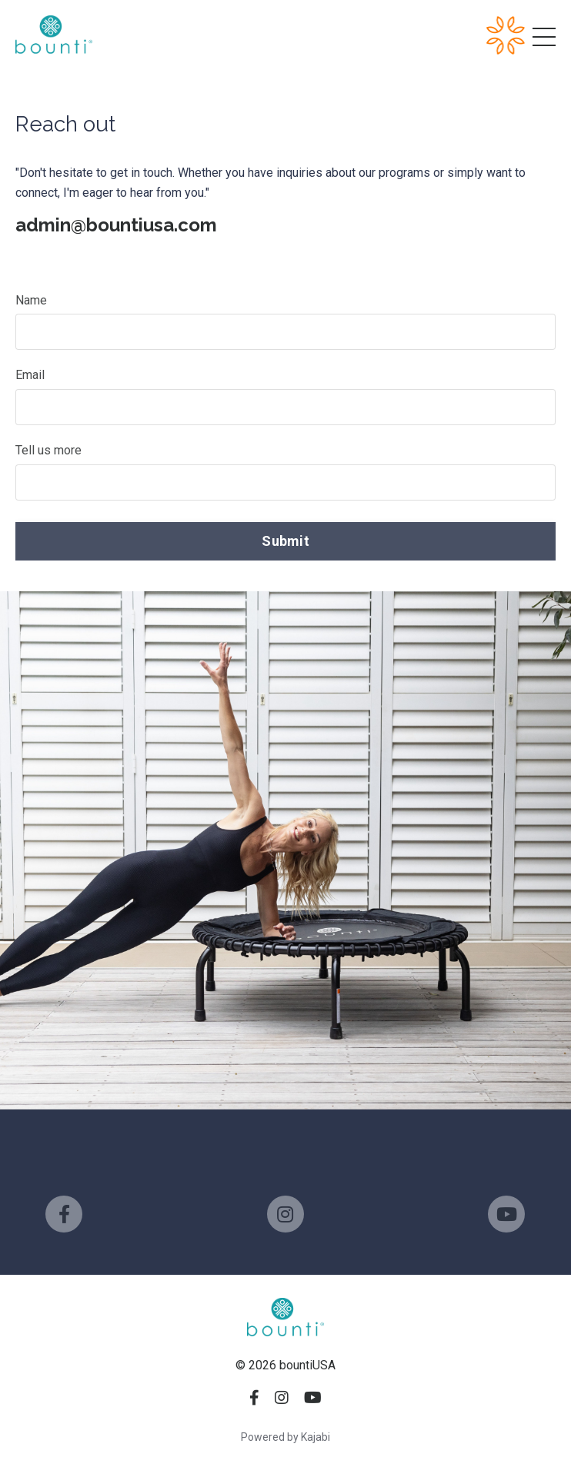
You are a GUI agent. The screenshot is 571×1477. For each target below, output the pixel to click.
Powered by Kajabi (285, 1437)
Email (30, 375)
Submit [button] (285, 541)
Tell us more (48, 450)
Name (31, 300)
